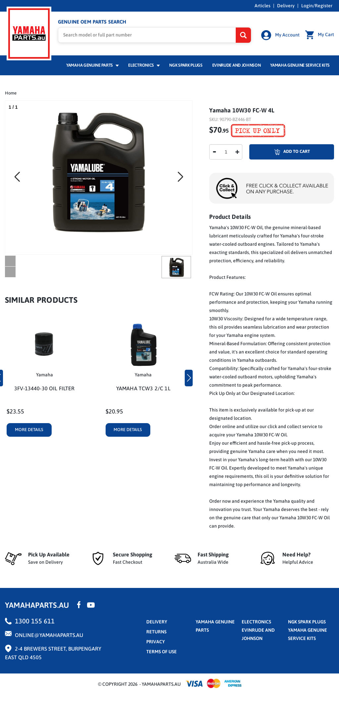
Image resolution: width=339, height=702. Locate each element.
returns (156, 631)
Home (11, 93)
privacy (155, 641)
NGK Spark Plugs (185, 65)
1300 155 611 (35, 621)
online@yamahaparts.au (49, 635)
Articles (262, 5)
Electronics (144, 65)
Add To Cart (279, 152)
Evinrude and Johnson (236, 65)
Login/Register (316, 5)
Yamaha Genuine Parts (92, 65)
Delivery (286, 5)
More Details (29, 429)
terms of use (161, 651)
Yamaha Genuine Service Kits (300, 65)
